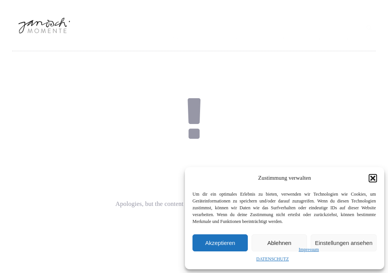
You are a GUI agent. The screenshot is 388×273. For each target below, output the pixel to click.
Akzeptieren (220, 243)
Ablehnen (279, 243)
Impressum (309, 249)
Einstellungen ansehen (343, 243)
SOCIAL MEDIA (279, 38)
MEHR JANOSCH (330, 38)
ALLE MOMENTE (175, 38)
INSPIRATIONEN (228, 38)
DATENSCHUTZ (272, 259)
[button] (373, 178)
